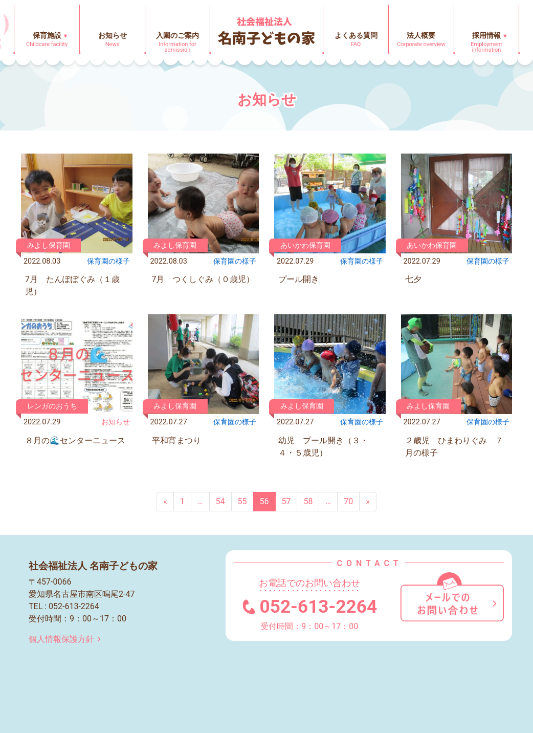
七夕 (413, 279)
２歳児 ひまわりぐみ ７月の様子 (454, 447)
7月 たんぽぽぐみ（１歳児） (72, 285)
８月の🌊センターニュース (75, 440)
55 (242, 501)
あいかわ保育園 (305, 245)
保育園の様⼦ (108, 261)
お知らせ (115, 422)
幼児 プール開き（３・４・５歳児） (323, 447)
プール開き (298, 279)
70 (348, 501)
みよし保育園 (48, 245)
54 (220, 501)
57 (286, 501)
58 (308, 501)
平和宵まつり (176, 440)
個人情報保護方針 (67, 639)
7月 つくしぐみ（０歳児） (203, 279)
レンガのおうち (52, 406)
